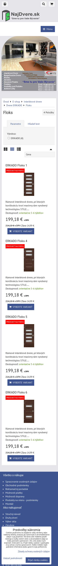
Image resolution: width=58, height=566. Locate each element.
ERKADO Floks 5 (16, 317)
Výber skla (10, 521)
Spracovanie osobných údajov (21, 481)
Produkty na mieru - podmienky (21, 500)
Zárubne (9, 525)
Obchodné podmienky (17, 485)
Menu (48, 29)
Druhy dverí (11, 517)
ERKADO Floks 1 (16, 165)
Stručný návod (12, 514)
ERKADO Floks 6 (16, 392)
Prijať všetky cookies (37, 560)
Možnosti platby (13, 492)
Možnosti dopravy (14, 496)
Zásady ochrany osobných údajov (34, 551)
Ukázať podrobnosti (12, 558)
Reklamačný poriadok (16, 489)
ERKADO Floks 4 (16, 241)
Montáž (9, 503)
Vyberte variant (20, 231)
